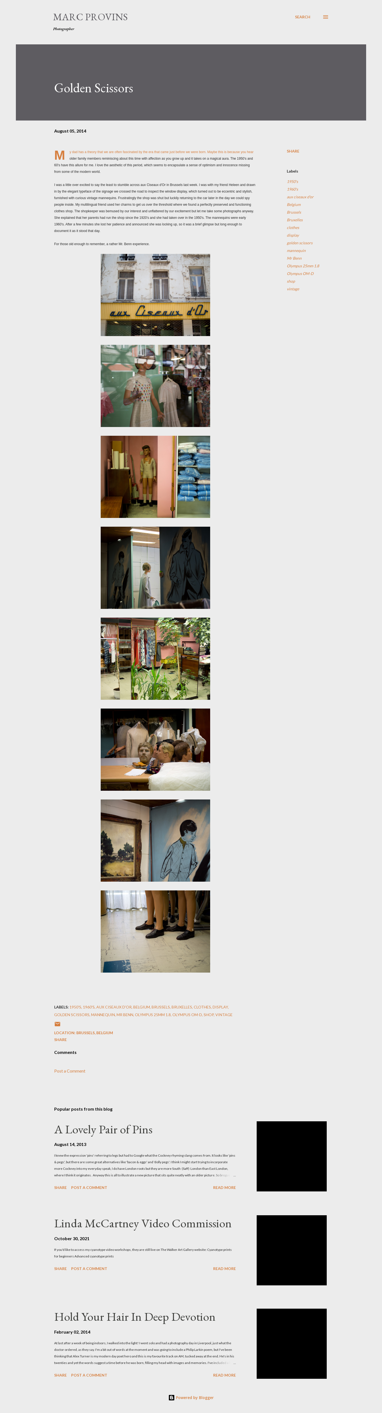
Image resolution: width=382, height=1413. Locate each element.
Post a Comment (69, 1070)
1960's (292, 189)
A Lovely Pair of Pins (103, 1129)
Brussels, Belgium (94, 1032)
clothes (293, 227)
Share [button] (293, 151)
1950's (292, 181)
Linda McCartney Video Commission (143, 1223)
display (293, 235)
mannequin (296, 250)
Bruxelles (295, 219)
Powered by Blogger (191, 1397)
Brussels (294, 212)
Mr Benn (294, 258)
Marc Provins (90, 16)
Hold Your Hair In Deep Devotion (135, 1316)
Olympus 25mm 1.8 (303, 265)
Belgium (293, 204)
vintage (293, 288)
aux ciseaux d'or (300, 196)
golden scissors (299, 242)
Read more (224, 1187)
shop (291, 281)
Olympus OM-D (300, 273)
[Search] (302, 17)
